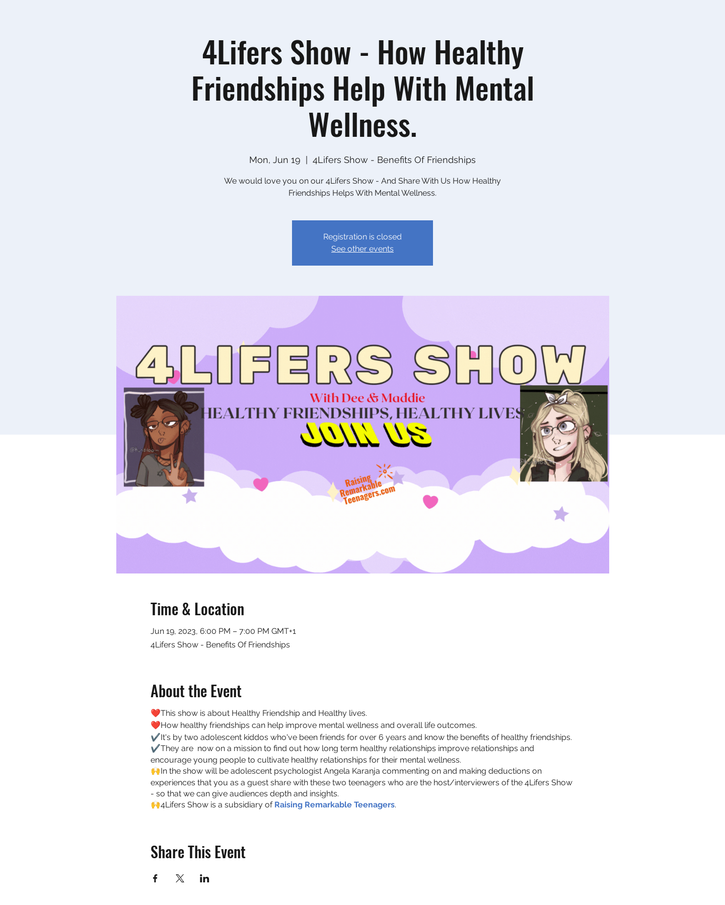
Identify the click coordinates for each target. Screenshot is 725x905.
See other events (362, 249)
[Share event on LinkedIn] (204, 878)
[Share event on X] (180, 878)
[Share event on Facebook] (155, 878)
